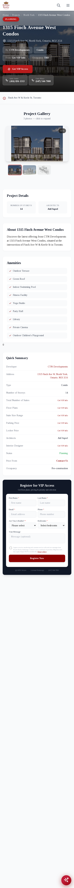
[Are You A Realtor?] (22, 525)
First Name (14, 498)
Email (12, 509)
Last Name (43, 498)
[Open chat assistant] (66, 880)
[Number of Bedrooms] (51, 525)
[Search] (58, 5)
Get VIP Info (62, 400)
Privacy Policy (42, 551)
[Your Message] (37, 538)
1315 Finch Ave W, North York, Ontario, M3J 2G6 (52, 376)
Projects (16, 15)
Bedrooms (43, 521)
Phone (41, 509)
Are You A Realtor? (17, 521)
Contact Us (62, 461)
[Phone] (51, 514)
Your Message (14, 532)
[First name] (22, 503)
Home (6, 15)
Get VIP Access (17, 69)
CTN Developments (58, 366)
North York (29, 15)
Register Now (37, 558)
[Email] (22, 514)
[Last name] (51, 503)
